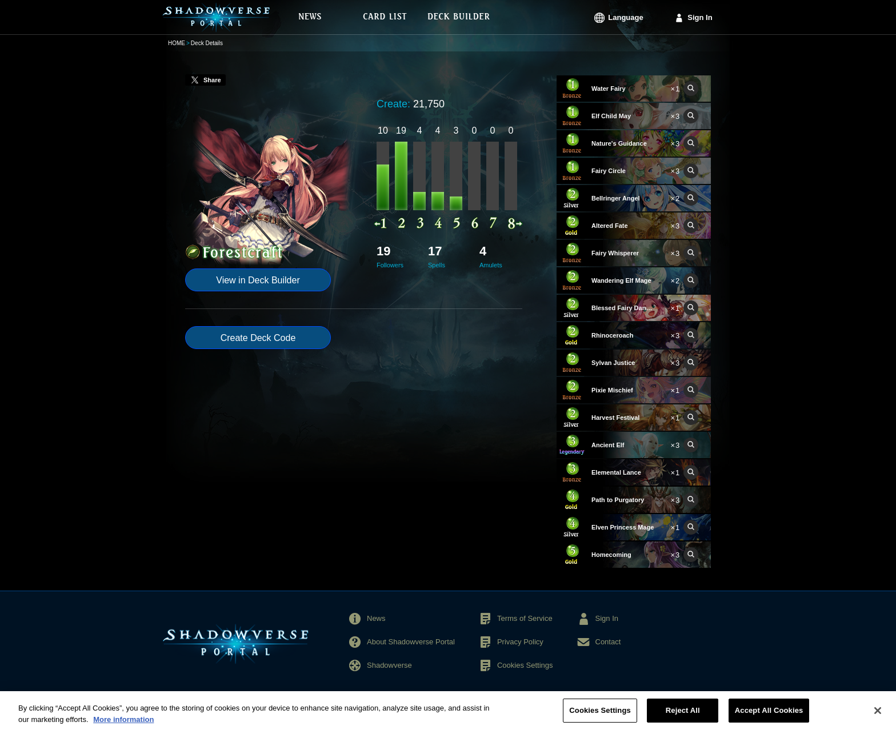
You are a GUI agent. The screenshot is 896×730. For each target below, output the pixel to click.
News (376, 618)
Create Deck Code (258, 338)
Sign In (699, 17)
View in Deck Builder (257, 280)
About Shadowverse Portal (411, 641)
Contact (608, 641)
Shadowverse (389, 665)
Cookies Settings (525, 665)
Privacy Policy (520, 641)
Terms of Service (525, 618)
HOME (176, 43)
